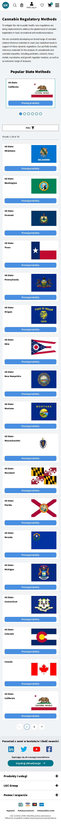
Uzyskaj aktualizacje (28, 763)
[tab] (20, 113)
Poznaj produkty (30, 103)
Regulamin (11, 810)
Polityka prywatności (26, 810)
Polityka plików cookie (45, 810)
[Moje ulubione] (42, 5)
